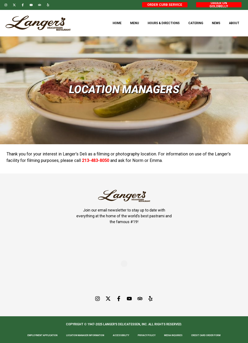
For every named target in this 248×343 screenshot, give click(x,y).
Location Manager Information (85, 335)
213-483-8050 (95, 160)
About (234, 23)
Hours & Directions (164, 23)
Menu (134, 23)
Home (117, 23)
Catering (195, 23)
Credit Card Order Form (206, 335)
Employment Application (42, 335)
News (216, 23)
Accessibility (121, 335)
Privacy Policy (146, 335)
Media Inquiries (173, 335)
